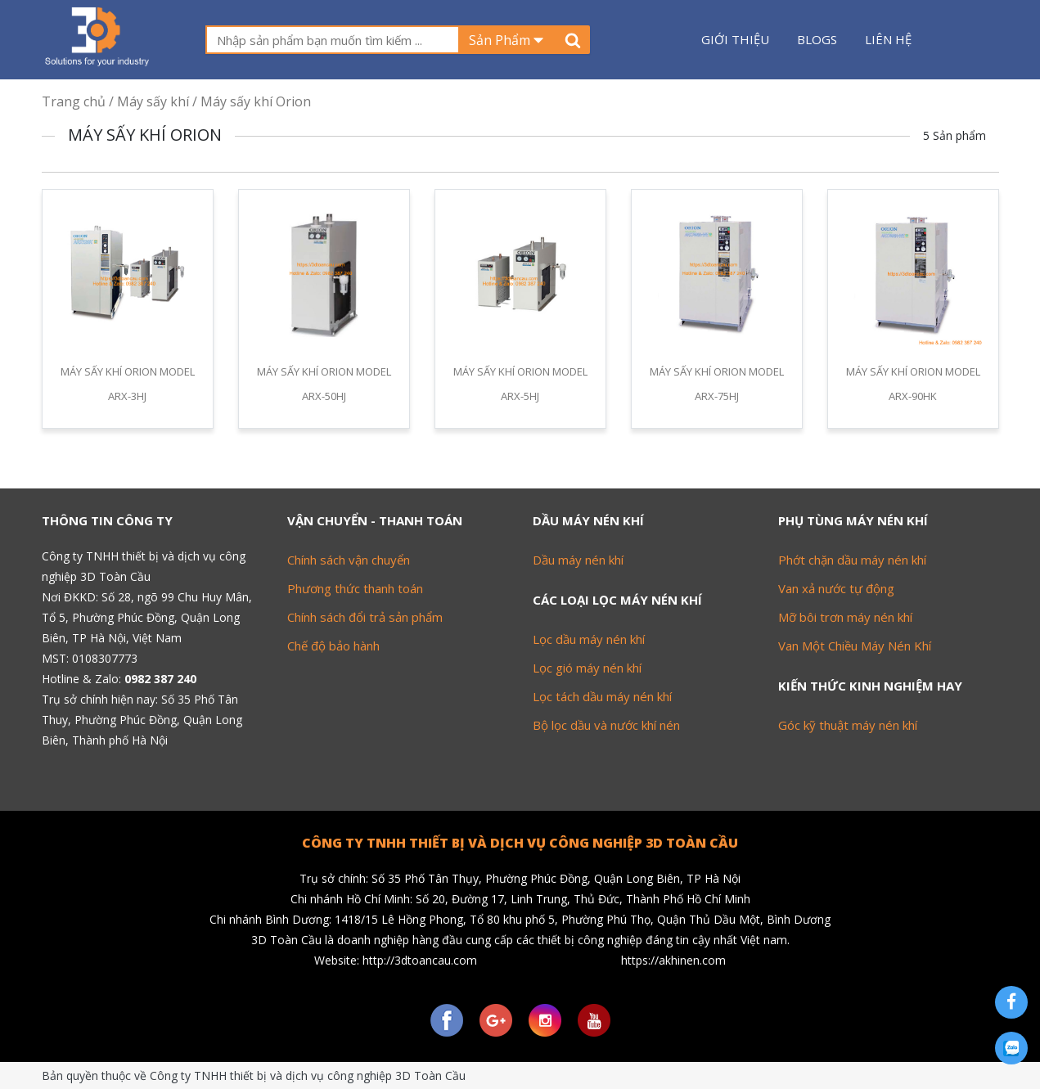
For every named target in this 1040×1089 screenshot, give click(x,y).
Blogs (817, 39)
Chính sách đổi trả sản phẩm (365, 617)
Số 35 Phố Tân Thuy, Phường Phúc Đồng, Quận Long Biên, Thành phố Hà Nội (142, 719)
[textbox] (332, 39)
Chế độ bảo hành (333, 645)
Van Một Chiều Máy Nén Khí (854, 645)
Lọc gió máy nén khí (587, 667)
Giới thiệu (735, 39)
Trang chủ (74, 101)
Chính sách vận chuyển (348, 559)
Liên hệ (888, 39)
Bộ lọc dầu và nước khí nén (606, 725)
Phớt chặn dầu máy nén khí (852, 559)
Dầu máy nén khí (578, 559)
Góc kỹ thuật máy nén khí (847, 725)
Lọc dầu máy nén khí (589, 639)
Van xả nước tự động (836, 588)
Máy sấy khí (153, 101)
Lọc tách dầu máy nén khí (602, 696)
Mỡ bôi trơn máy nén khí (845, 617)
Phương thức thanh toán (355, 588)
